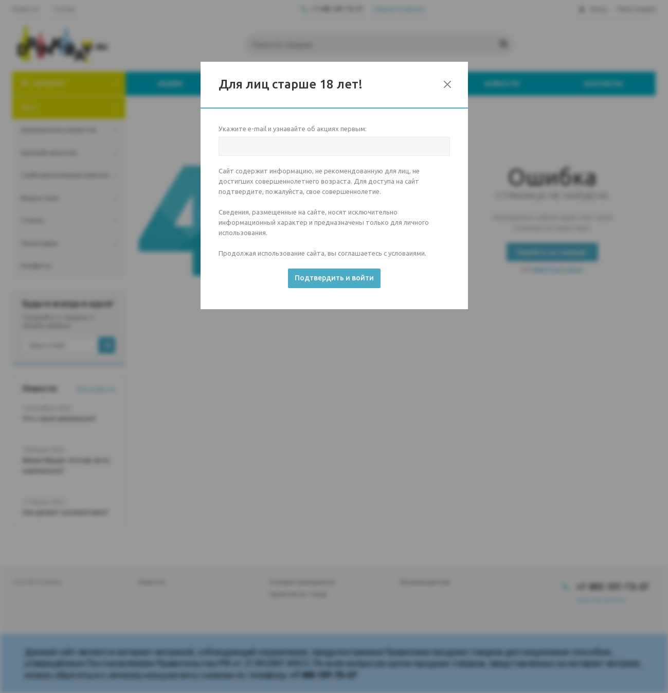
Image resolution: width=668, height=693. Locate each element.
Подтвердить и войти (334, 278)
